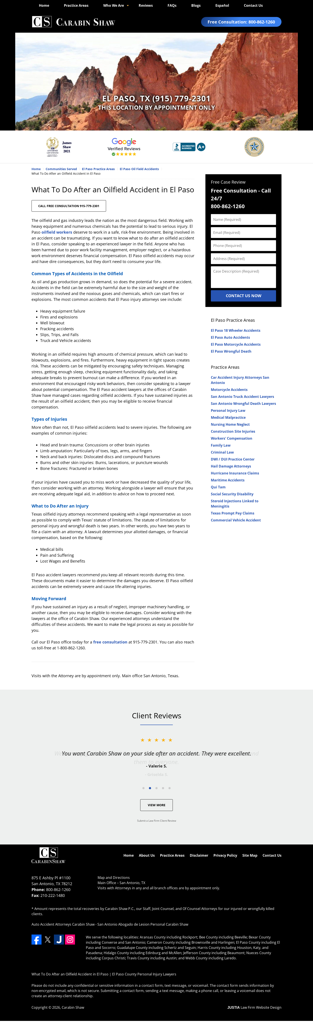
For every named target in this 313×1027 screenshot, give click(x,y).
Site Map (249, 855)
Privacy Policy (225, 855)
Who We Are (113, 5)
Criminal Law (222, 452)
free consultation (110, 642)
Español (222, 5)
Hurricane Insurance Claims (235, 473)
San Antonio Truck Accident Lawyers (242, 396)
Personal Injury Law (228, 410)
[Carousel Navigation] (156, 788)
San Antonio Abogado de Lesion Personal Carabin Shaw (142, 924)
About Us (147, 855)
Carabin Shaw (73, 1007)
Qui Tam (218, 487)
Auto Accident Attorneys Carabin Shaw (63, 924)
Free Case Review (228, 182)
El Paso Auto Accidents (230, 337)
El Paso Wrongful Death (231, 351)
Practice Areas (76, 5)
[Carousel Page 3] (156, 788)
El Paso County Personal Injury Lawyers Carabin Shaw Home (73, 22)
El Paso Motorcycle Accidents (236, 344)
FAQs (172, 5)
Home (44, 5)
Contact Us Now (243, 295)
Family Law (221, 445)
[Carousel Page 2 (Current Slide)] (150, 788)
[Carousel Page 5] (169, 788)
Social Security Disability (232, 494)
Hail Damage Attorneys (231, 466)
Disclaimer (199, 855)
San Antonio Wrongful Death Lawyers (243, 403)
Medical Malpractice (228, 417)
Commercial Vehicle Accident (236, 520)
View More (156, 805)
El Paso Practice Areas (233, 320)
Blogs (196, 5)
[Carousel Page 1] (143, 788)
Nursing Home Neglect (230, 424)
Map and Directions (114, 877)
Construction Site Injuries (233, 431)
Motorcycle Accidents (229, 389)
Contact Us (253, 5)
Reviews (146, 5)
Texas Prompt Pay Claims (232, 513)
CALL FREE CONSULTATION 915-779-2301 (68, 206)
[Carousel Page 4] (163, 788)
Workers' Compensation (231, 438)
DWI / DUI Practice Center (233, 459)
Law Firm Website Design (254, 1007)
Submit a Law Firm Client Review (156, 821)
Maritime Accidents (228, 480)
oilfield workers (57, 232)
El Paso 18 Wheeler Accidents (235, 330)
